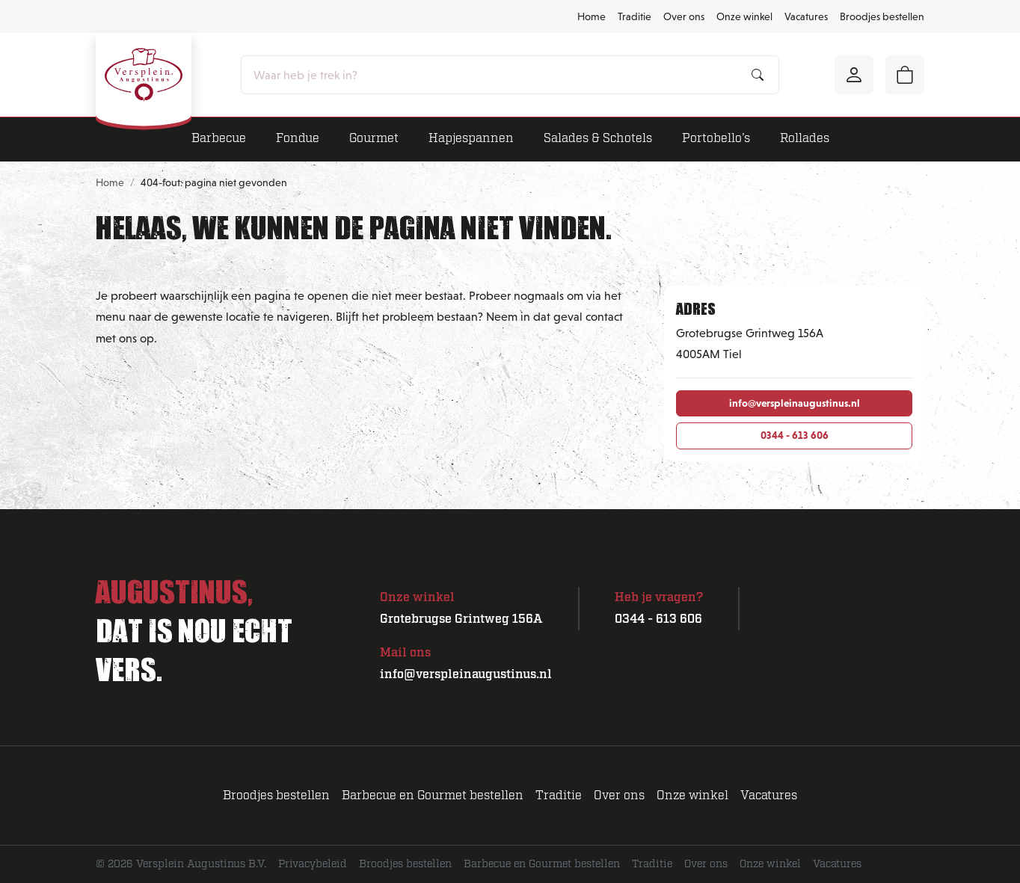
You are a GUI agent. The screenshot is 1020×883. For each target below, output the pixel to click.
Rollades (804, 138)
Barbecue (218, 138)
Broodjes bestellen (882, 16)
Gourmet (374, 138)
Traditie (634, 16)
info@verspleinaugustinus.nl (794, 403)
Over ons (683, 16)
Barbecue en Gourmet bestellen (432, 795)
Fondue (297, 138)
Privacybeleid (312, 864)
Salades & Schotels (598, 138)
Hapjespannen (471, 138)
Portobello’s (716, 138)
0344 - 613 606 (795, 435)
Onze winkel (744, 16)
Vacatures (806, 16)
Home (591, 16)
